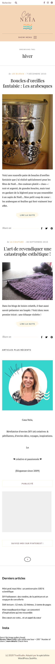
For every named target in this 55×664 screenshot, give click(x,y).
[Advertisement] (27, 512)
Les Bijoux (18, 74)
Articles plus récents (16, 350)
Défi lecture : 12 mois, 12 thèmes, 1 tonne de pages (26, 604)
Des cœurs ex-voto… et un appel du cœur (21, 617)
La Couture (17, 242)
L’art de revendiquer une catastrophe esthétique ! (27, 251)
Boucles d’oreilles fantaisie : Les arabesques (27, 83)
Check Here (23, 641)
